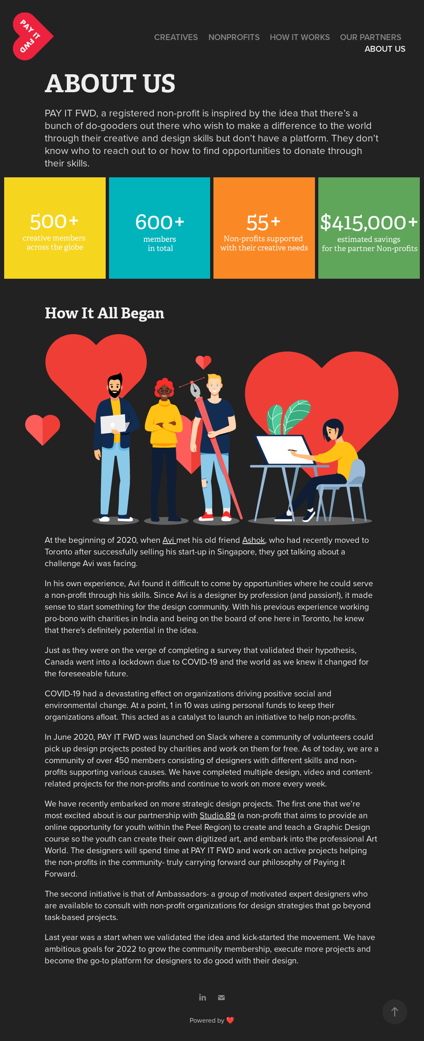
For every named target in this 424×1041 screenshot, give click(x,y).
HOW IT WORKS (300, 37)
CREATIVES (176, 37)
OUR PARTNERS (370, 37)
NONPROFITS (234, 37)
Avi (169, 540)
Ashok (253, 540)
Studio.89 (218, 815)
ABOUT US (385, 49)
